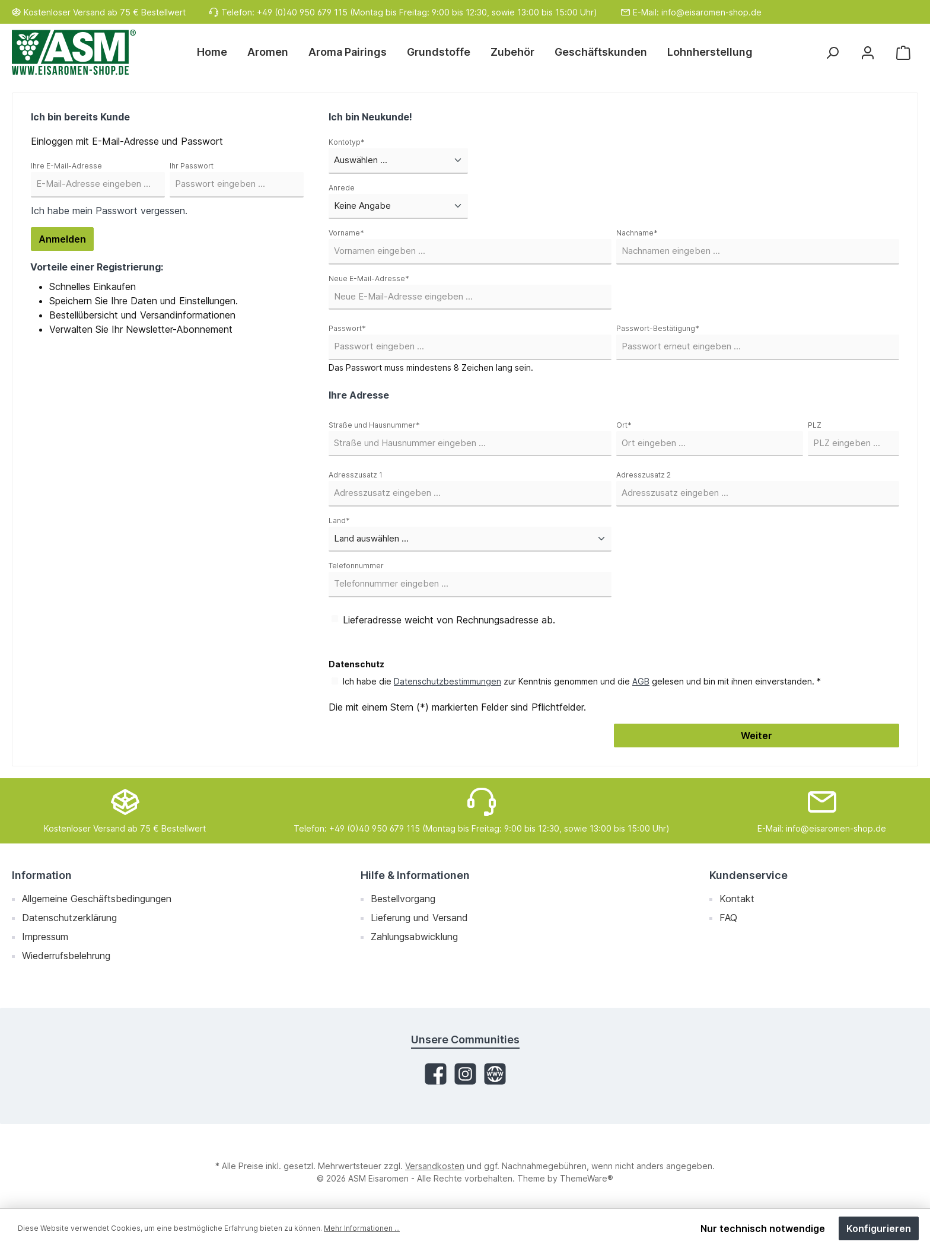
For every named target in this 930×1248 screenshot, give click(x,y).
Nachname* (637, 232)
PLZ (814, 425)
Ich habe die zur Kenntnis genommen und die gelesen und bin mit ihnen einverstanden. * (582, 681)
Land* (339, 520)
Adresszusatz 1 (356, 474)
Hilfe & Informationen (415, 875)
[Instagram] (465, 1074)
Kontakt (736, 899)
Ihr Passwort (192, 165)
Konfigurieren (878, 1228)
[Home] (217, 52)
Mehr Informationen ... (362, 1228)
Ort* (624, 425)
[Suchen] (832, 52)
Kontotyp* (347, 142)
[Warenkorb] (903, 52)
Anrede (342, 187)
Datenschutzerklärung (69, 918)
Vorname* (346, 232)
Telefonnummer (356, 565)
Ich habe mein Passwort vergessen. (109, 211)
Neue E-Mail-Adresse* (369, 278)
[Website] (495, 1074)
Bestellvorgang (403, 899)
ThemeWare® (586, 1178)
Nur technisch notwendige (762, 1228)
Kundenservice (748, 875)
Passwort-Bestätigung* (657, 328)
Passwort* (347, 328)
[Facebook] (435, 1074)
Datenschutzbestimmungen (447, 681)
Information (42, 875)
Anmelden (62, 239)
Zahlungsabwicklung (414, 937)
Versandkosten (434, 1166)
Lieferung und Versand (419, 918)
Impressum (45, 937)
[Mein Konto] (868, 52)
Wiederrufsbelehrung (66, 956)
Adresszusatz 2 (643, 474)
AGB (640, 681)
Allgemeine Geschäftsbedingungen (96, 899)
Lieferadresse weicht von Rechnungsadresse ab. (449, 620)
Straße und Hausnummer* (374, 425)
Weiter (756, 735)
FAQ (728, 918)
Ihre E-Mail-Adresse (66, 165)
